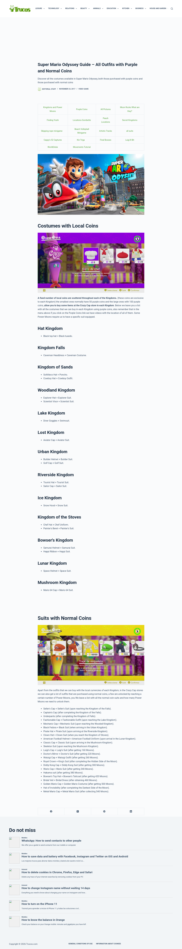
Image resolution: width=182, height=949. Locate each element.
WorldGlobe (53, 147)
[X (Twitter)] (77, 811)
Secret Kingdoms (129, 120)
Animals (98, 8)
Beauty (85, 8)
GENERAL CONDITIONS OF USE (80, 944)
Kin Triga (81, 140)
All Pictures (106, 109)
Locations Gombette (82, 120)
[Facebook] (51, 811)
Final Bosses (105, 140)
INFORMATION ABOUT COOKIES (108, 944)
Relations (71, 8)
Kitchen (127, 8)
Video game (83, 89)
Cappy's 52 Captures (53, 140)
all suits (129, 131)
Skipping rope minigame (51, 131)
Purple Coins (81, 109)
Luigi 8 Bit (129, 140)
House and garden (160, 8)
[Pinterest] (104, 811)
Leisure (40, 8)
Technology (55, 8)
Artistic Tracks (105, 131)
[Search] (172, 9)
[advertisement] (91, 38)
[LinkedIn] (131, 811)
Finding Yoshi (53, 120)
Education (113, 8)
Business (141, 8)
